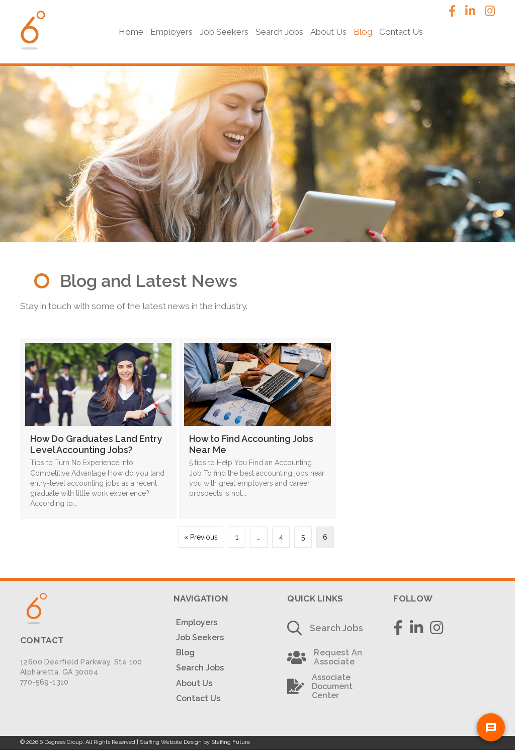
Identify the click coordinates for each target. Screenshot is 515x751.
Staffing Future (230, 741)
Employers (196, 622)
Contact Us (198, 698)
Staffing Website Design (171, 741)
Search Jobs (200, 667)
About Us (194, 683)
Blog (185, 652)
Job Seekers (200, 637)
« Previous (201, 537)
